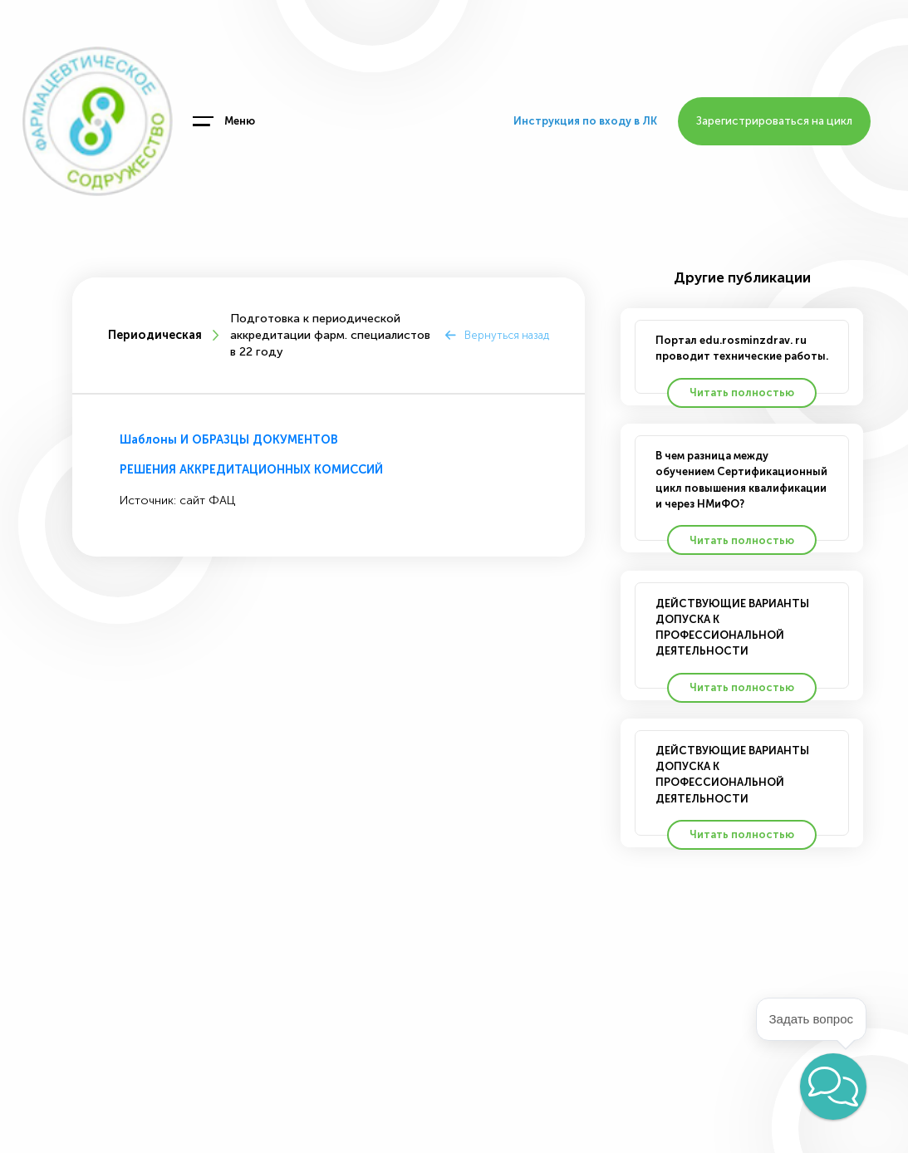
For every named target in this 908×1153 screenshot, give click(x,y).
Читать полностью (742, 392)
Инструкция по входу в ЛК (585, 121)
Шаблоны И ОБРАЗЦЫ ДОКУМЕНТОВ (229, 440)
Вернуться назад (506, 335)
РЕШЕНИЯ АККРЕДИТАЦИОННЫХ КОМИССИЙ (251, 470)
